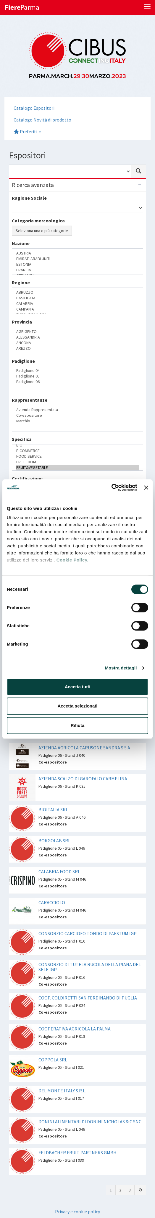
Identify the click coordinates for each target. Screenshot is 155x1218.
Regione (21, 282)
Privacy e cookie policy (77, 1211)
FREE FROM (77, 462)
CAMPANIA (77, 309)
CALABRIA (77, 303)
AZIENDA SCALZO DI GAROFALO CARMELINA (82, 779)
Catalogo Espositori (34, 108)
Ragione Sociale (29, 198)
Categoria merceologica (38, 221)
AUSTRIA (77, 253)
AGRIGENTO (77, 331)
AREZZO (77, 348)
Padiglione (23, 361)
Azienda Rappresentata (77, 410)
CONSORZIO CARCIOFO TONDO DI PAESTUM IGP (87, 933)
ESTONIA (77, 264)
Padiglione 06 (77, 382)
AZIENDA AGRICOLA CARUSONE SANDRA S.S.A (84, 748)
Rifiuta (78, 725)
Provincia (22, 322)
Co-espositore (77, 415)
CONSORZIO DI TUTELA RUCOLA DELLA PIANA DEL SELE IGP (89, 967)
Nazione (21, 243)
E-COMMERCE (77, 451)
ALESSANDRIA (77, 337)
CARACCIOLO (51, 902)
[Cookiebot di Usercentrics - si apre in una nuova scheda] (111, 487)
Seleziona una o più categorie (42, 230)
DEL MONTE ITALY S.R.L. (62, 1091)
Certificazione (27, 478)
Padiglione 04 (77, 370)
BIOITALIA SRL (53, 809)
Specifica (22, 439)
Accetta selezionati (77, 705)
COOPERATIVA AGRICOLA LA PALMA (74, 1029)
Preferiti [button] (27, 131)
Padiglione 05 (77, 376)
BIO (77, 445)
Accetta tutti (78, 686)
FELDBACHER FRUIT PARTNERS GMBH (77, 1152)
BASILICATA (77, 298)
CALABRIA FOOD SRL (59, 871)
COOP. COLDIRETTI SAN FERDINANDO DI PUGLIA (87, 998)
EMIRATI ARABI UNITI (77, 259)
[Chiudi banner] (146, 487)
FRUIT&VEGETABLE (77, 467)
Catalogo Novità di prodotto (42, 120)
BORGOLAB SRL (54, 840)
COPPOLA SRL (52, 1060)
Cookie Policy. (72, 559)
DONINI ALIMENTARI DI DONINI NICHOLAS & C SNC (89, 1122)
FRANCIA (77, 270)
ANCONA (77, 343)
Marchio (77, 421)
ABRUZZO (77, 292)
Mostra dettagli (121, 667)
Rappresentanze (29, 400)
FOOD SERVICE (77, 456)
